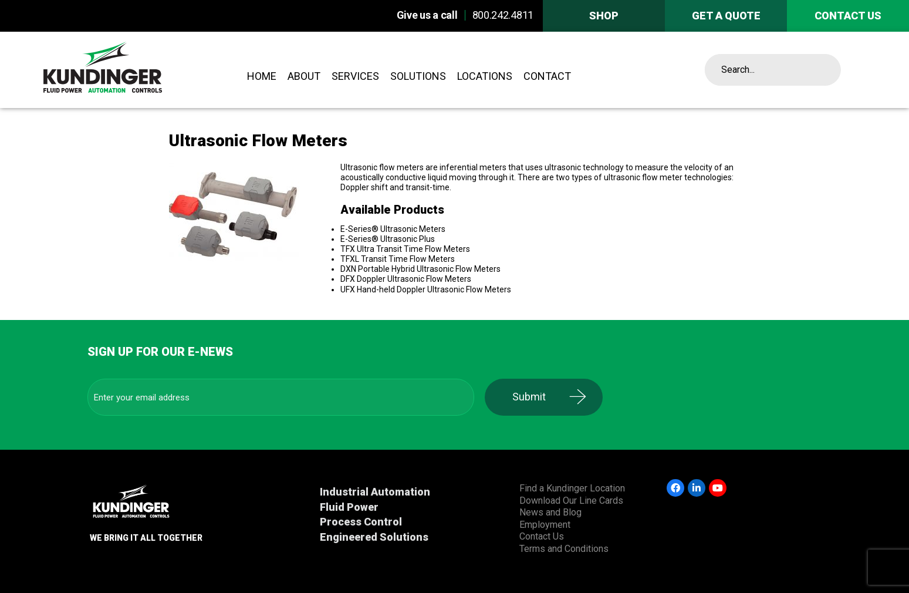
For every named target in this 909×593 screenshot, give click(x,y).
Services (355, 76)
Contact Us (541, 536)
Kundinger (134, 70)
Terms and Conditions (564, 548)
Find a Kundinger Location (572, 488)
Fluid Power (349, 507)
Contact (547, 76)
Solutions (418, 76)
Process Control (361, 521)
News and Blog (550, 512)
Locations (484, 76)
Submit (533, 396)
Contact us (848, 15)
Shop (604, 15)
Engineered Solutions (374, 537)
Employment (544, 524)
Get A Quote (726, 15)
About (304, 76)
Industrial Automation (375, 492)
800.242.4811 (502, 15)
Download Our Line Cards (571, 500)
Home (261, 76)
